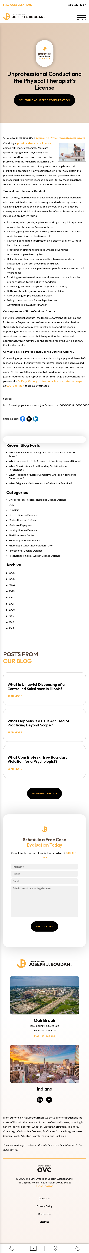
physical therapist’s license (34, 144)
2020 (10, 610)
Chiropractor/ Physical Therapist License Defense (60, 138)
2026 (10, 573)
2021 (10, 604)
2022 (10, 598)
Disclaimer (44, 1206)
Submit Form (44, 934)
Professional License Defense (26, 551)
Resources (44, 1222)
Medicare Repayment (21, 526)
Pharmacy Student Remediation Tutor (31, 546)
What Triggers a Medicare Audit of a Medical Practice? (40, 484)
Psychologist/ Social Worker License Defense (34, 556)
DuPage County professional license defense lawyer (50, 382)
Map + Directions (44, 1044)
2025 (10, 579)
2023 (10, 592)
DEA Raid (14, 510)
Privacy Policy (45, 1214)
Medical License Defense (23, 521)
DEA (11, 505)
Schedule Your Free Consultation (44, 100)
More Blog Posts (44, 801)
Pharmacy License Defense (24, 541)
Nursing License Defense (23, 531)
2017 (10, 629)
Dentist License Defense (23, 515)
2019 (10, 616)
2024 (10, 586)
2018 (10, 623)
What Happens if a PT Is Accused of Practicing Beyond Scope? (45, 462)
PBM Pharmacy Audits (21, 536)
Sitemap (44, 1230)
